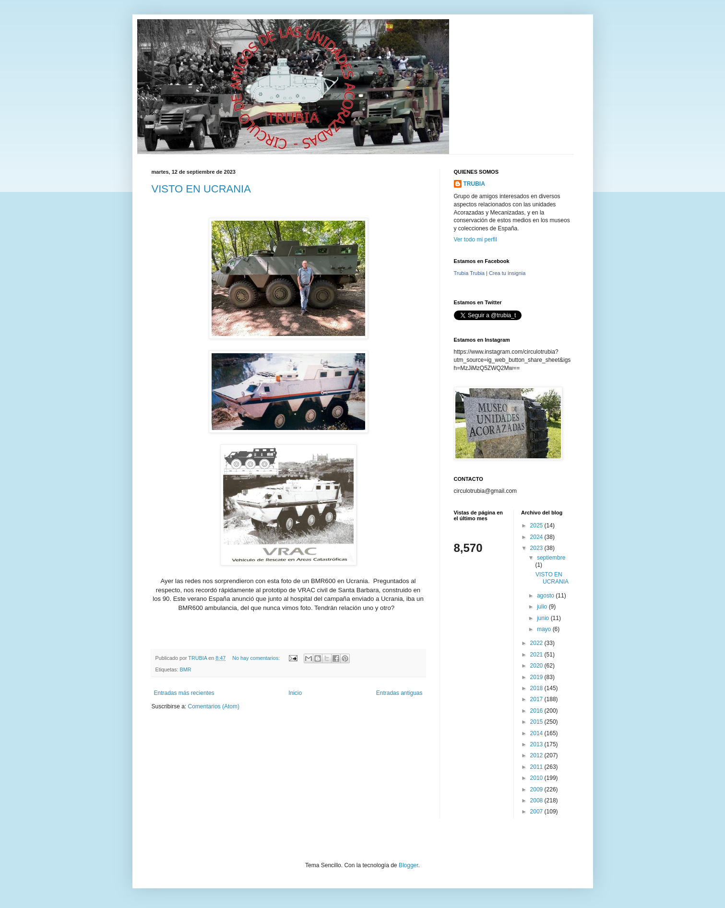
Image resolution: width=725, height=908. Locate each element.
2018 (537, 688)
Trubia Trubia (469, 273)
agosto (546, 595)
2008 (537, 800)
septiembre (551, 557)
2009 (537, 789)
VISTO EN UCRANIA (201, 189)
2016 (537, 710)
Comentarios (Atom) (213, 706)
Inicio (295, 693)
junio (544, 618)
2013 (537, 744)
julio (543, 606)
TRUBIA (474, 183)
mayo (545, 629)
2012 (537, 755)
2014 (537, 733)
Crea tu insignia (507, 273)
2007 (537, 811)
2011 (537, 767)
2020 (537, 665)
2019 (537, 677)
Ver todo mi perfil (475, 239)
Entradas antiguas (399, 693)
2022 (537, 643)
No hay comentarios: (256, 658)
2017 (537, 699)
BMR (185, 669)
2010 (537, 778)
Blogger (408, 865)
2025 (537, 525)
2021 (537, 654)
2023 (537, 548)
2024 (537, 537)
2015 (537, 721)
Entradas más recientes (184, 693)
